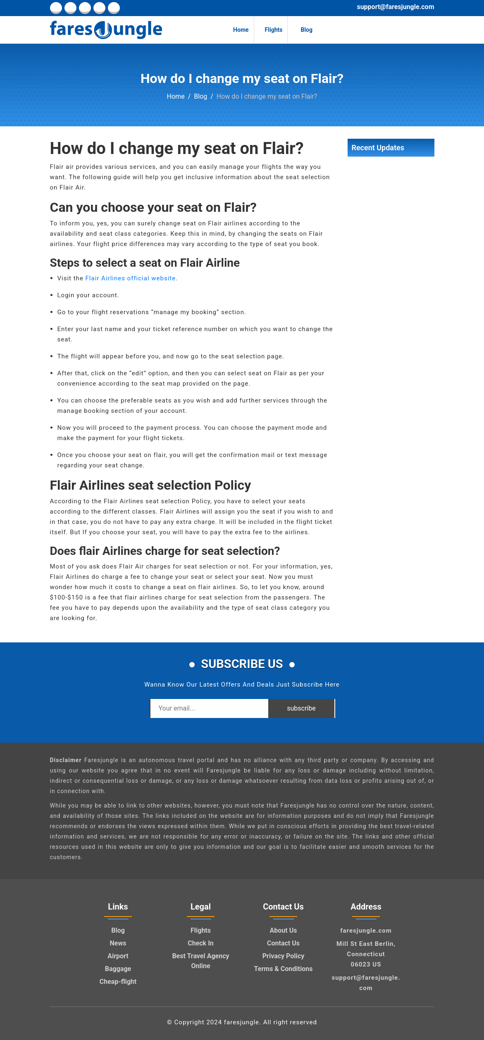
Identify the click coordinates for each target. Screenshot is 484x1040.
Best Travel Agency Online (200, 961)
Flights (271, 29)
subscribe (301, 708)
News (118, 943)
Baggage (118, 969)
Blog (302, 29)
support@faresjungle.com (395, 7)
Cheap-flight (118, 982)
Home (237, 29)
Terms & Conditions (283, 969)
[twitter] (85, 8)
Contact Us (283, 943)
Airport (118, 956)
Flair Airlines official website (131, 278)
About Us (283, 930)
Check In (201, 943)
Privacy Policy (283, 956)
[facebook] (56, 8)
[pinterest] (99, 8)
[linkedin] (70, 8)
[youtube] (114, 8)
